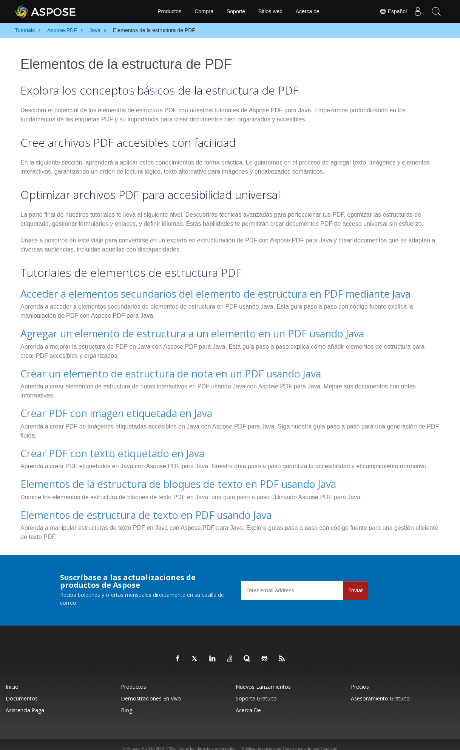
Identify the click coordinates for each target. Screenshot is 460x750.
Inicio (12, 678)
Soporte (236, 11)
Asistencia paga (25, 701)
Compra (203, 11)
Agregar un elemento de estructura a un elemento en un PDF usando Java (167, 331)
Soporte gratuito (256, 690)
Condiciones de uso (301, 740)
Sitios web (270, 11)
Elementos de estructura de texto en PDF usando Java (127, 507)
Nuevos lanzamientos (263, 678)
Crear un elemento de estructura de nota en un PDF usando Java (149, 370)
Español (392, 11)
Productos (169, 11)
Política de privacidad (261, 740)
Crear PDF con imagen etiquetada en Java (102, 409)
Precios (360, 678)
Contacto (329, 740)
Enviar (355, 581)
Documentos (22, 690)
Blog (126, 701)
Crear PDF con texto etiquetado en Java (98, 447)
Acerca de (308, 11)
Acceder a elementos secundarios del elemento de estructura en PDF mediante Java (188, 293)
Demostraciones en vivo (151, 690)
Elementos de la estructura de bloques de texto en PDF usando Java (156, 477)
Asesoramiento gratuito (380, 690)
